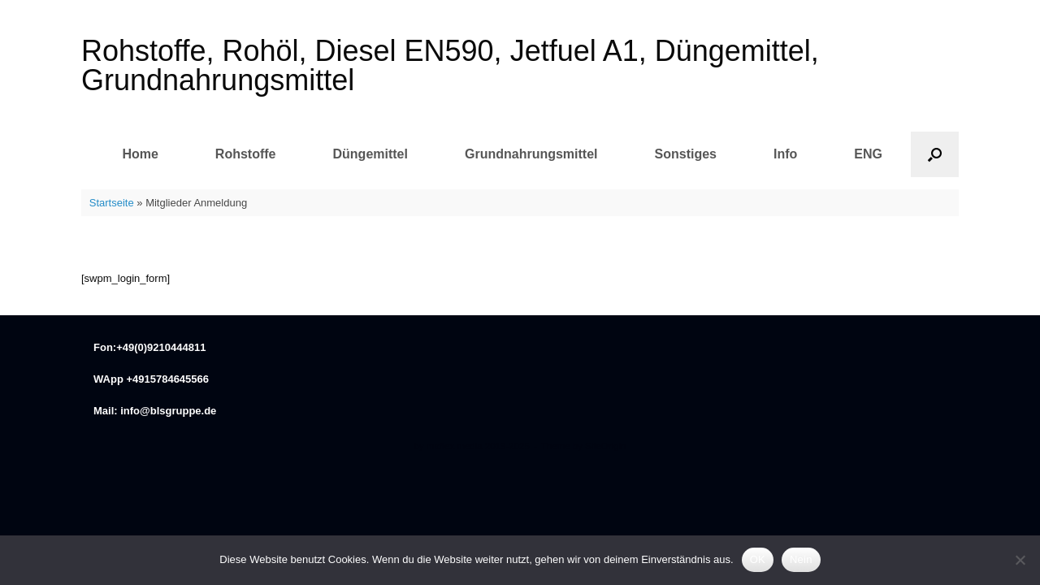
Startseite (111, 203)
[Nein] (1020, 560)
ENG (868, 154)
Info (785, 154)
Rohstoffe (245, 154)
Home (140, 154)
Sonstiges (686, 154)
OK (757, 559)
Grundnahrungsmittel (531, 154)
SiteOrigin (605, 446)
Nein (801, 559)
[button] (935, 154)
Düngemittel (370, 154)
